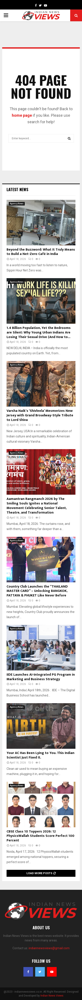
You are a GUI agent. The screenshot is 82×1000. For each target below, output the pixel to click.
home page (22, 115)
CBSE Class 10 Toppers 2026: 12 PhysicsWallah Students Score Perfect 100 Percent (40, 836)
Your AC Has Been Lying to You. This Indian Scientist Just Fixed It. (40, 755)
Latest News (17, 189)
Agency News (17, 203)
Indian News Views (51, 995)
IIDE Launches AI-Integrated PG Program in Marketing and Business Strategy (41, 677)
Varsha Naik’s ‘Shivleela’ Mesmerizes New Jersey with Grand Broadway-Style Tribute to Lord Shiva (40, 415)
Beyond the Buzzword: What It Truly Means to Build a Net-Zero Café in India (41, 252)
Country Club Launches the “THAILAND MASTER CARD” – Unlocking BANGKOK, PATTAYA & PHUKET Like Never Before (37, 591)
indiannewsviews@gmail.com (49, 948)
